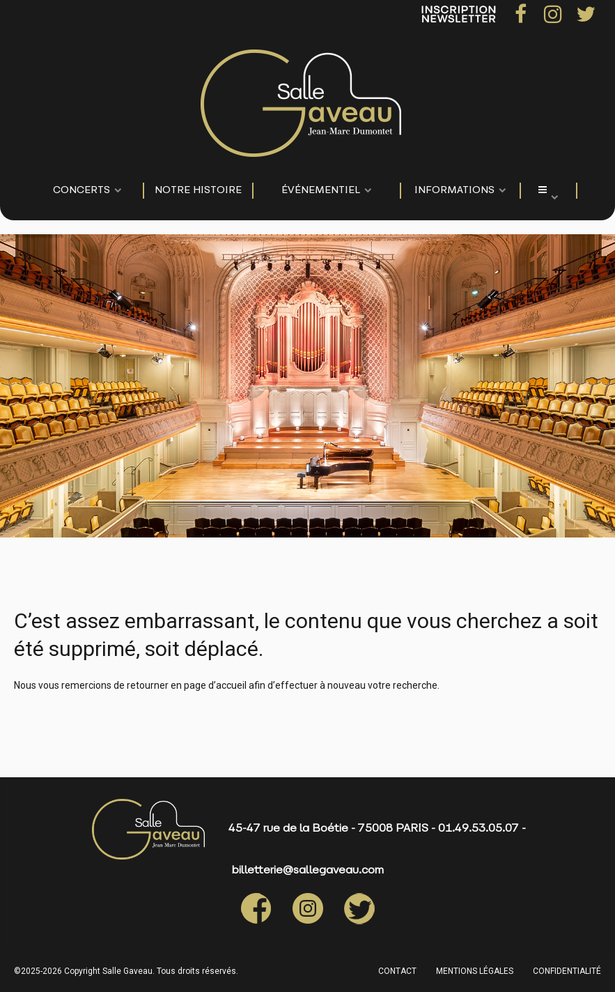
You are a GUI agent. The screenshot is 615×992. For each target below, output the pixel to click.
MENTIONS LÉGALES (474, 971)
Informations (454, 190)
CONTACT (397, 971)
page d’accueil (215, 685)
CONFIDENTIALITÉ (567, 971)
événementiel (320, 190)
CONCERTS (81, 190)
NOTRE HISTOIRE (198, 190)
